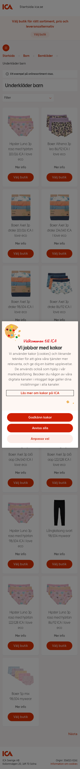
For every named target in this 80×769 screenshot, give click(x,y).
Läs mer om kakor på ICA (40, 393)
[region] (40, 384)
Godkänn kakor (40, 417)
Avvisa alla (40, 428)
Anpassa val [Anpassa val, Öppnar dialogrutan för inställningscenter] (40, 439)
